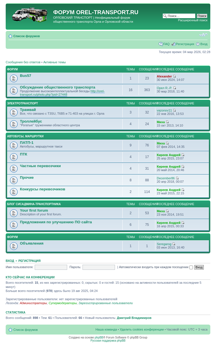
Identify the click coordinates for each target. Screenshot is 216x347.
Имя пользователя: (19, 267)
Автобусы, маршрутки (25, 136)
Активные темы (54, 62)
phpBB (99, 337)
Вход (203, 44)
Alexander (164, 76)
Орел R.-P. (164, 88)
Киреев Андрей (168, 155)
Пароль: (75, 267)
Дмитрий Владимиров (134, 317)
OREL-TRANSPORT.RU (107, 12)
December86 (166, 178)
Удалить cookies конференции (142, 329)
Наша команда (106, 329)
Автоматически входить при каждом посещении (156, 267)
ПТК (23, 154)
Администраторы (33, 303)
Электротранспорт (22, 103)
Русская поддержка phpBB (108, 340)
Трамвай (28, 110)
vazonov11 (164, 110)
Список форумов (26, 36)
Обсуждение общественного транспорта (57, 87)
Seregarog (164, 244)
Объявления (32, 243)
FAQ (166, 44)
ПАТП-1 (27, 142)
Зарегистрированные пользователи (106, 303)
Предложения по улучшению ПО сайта (56, 222)
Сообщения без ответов (23, 62)
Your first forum (34, 210)
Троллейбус (31, 121)
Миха (161, 122)
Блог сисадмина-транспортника (34, 204)
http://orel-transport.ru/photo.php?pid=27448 (62, 92)
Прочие (27, 177)
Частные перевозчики (40, 166)
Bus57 (25, 75)
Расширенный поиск (192, 20)
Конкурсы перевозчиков (42, 189)
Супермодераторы (63, 303)
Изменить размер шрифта (203, 34)
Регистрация (185, 44)
